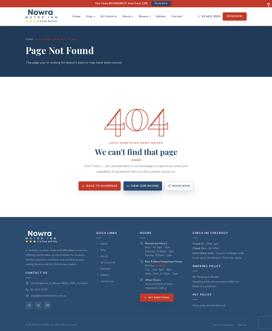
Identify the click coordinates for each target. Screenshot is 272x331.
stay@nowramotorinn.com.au (48, 295)
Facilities (103, 268)
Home (77, 16)
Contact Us (105, 281)
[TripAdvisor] (47, 305)
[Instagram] (38, 305)
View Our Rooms (143, 186)
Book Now (234, 16)
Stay (89, 16)
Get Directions (156, 297)
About (126, 16)
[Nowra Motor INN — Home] (42, 16)
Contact (177, 16)
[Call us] (208, 16)
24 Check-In (108, 16)
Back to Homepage (99, 186)
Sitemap (242, 324)
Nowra (143, 16)
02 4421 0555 (39, 289)
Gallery (161, 16)
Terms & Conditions (223, 324)
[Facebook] (29, 305)
